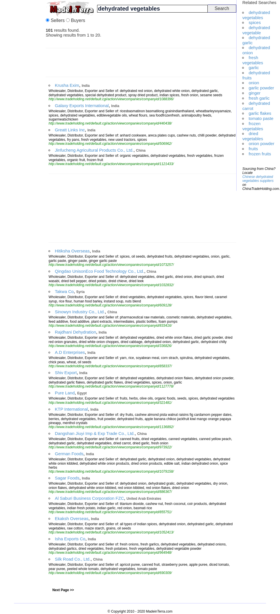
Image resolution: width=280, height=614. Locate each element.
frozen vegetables (252, 126)
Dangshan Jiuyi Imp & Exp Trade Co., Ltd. (95, 433)
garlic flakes (260, 113)
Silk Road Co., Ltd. (73, 559)
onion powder (261, 143)
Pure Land (65, 392)
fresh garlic (259, 98)
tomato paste (261, 118)
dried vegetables (252, 136)
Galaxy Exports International (82, 105)
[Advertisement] (23, 85)
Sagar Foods (67, 477)
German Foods (69, 453)
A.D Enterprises (70, 352)
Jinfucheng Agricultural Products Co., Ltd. (94, 150)
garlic (254, 67)
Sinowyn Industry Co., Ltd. (80, 311)
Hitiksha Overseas (72, 250)
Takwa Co (64, 291)
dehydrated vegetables (256, 15)
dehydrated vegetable (256, 30)
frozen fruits (260, 153)
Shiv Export (66, 372)
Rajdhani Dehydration (75, 332)
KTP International (71, 409)
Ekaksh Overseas (72, 518)
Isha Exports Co (70, 538)
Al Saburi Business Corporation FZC (89, 498)
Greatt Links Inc (70, 129)
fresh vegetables (252, 60)
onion (254, 82)
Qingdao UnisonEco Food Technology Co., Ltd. (99, 271)
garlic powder (261, 87)
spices (255, 22)
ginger (255, 93)
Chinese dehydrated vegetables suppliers (257, 179)
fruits (253, 148)
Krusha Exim (67, 85)
